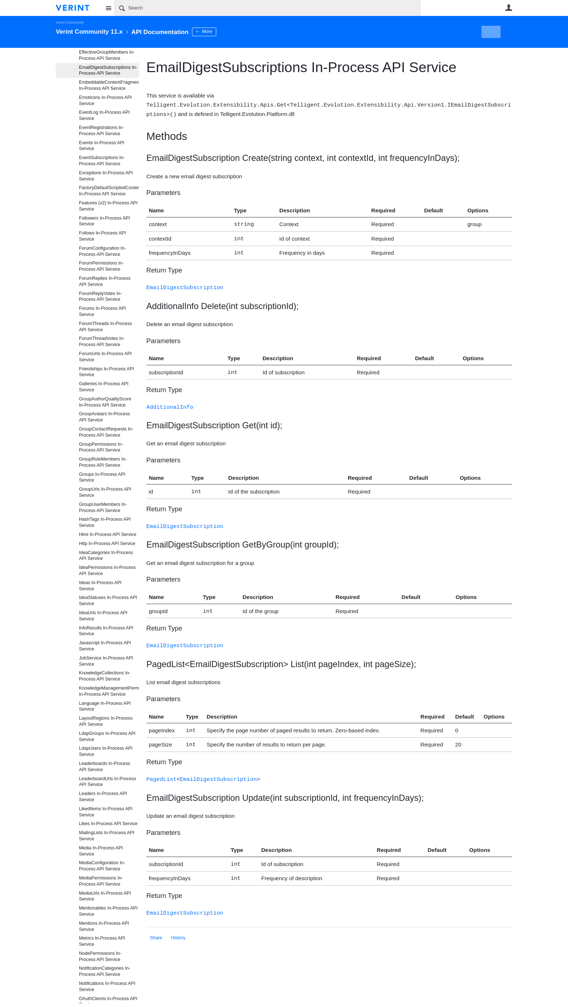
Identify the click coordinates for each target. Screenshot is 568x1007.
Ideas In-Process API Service (100, 585)
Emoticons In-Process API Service (105, 100)
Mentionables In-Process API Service (108, 911)
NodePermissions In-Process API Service (100, 956)
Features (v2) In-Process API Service (108, 206)
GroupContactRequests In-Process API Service (106, 432)
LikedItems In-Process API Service (106, 811)
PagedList (161, 771)
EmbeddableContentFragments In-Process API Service (109, 85)
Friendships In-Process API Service (106, 372)
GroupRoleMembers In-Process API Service (103, 462)
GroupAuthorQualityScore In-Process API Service (105, 402)
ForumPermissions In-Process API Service (101, 266)
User (508, 7)
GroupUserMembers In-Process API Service (103, 507)
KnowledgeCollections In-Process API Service (104, 676)
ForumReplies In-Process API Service (104, 281)
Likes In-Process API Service (108, 823)
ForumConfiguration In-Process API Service (102, 251)
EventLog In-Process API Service (104, 115)
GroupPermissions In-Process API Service (101, 447)
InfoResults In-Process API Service (106, 631)
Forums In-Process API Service (102, 311)
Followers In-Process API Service (104, 221)
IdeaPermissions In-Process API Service (107, 570)
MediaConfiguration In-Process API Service (102, 865)
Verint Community (70, 22)
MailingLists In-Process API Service (106, 835)
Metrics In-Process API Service (102, 941)
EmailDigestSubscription (184, 284)
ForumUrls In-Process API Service (105, 356)
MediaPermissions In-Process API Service (101, 881)
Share (156, 927)
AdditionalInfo (169, 403)
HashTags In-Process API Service (105, 522)
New (495, 31)
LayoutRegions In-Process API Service (106, 721)
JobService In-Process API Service (106, 661)
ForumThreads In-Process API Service (105, 326)
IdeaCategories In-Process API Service (106, 555)
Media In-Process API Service (101, 851)
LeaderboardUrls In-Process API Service (107, 781)
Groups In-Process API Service (102, 477)
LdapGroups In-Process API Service (107, 736)
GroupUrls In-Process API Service (105, 492)
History (178, 927)
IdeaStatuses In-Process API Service (108, 600)
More (215, 31)
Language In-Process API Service (105, 706)
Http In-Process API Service (107, 543)
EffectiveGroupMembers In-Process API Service (107, 55)
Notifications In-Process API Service (107, 986)
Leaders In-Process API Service (103, 796)
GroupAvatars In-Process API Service (104, 417)
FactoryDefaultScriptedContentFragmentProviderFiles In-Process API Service (109, 190)
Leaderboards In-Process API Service (104, 766)
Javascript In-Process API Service (105, 646)
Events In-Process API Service (101, 145)
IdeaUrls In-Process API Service (103, 615)
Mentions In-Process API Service (104, 926)
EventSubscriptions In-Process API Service (102, 160)
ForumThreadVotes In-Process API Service (102, 341)
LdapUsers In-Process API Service (106, 751)
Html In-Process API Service (107, 534)
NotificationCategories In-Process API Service (104, 971)
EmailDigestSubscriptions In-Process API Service (108, 70)
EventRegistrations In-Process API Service (101, 130)
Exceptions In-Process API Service (106, 176)
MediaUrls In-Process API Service (105, 896)
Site (108, 8)
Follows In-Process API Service (102, 236)
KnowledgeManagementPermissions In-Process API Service (109, 691)
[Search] (267, 8)
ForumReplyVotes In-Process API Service (100, 296)
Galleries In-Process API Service (103, 386)
